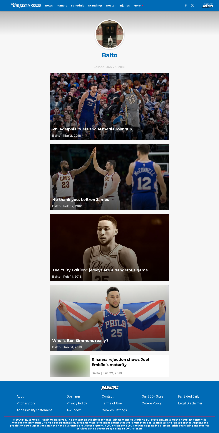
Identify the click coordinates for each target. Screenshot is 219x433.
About (21, 396)
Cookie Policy (152, 403)
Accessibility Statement (34, 410)
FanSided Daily (188, 396)
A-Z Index (74, 410)
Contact (107, 396)
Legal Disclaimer (190, 403)
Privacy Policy (77, 403)
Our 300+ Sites (152, 396)
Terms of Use (112, 403)
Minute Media (31, 419)
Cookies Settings (114, 410)
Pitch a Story (26, 403)
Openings (74, 396)
